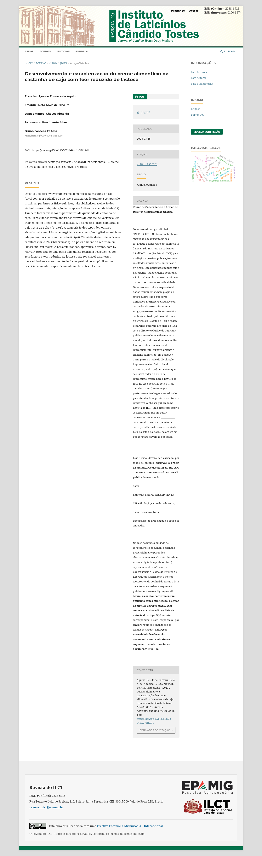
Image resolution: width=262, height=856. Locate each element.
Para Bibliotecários (202, 83)
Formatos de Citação (155, 730)
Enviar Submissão (206, 131)
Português (197, 114)
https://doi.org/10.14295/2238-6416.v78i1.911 (60, 150)
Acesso (194, 10)
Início (29, 63)
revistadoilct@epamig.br (46, 807)
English (195, 109)
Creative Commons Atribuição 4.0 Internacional (130, 826)
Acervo (45, 51)
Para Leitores (199, 72)
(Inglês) (145, 112)
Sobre (80, 51)
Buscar (227, 51)
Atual (29, 51)
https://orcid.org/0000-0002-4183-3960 (44, 136)
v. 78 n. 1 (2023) (58, 63)
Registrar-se (176, 10)
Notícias (63, 51)
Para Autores (198, 78)
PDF (141, 96)
